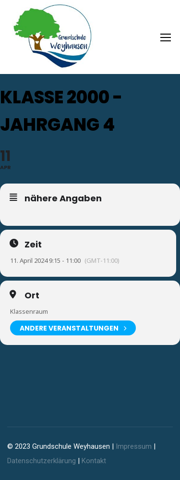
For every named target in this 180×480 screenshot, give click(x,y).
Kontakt (94, 460)
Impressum (134, 446)
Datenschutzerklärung (41, 460)
